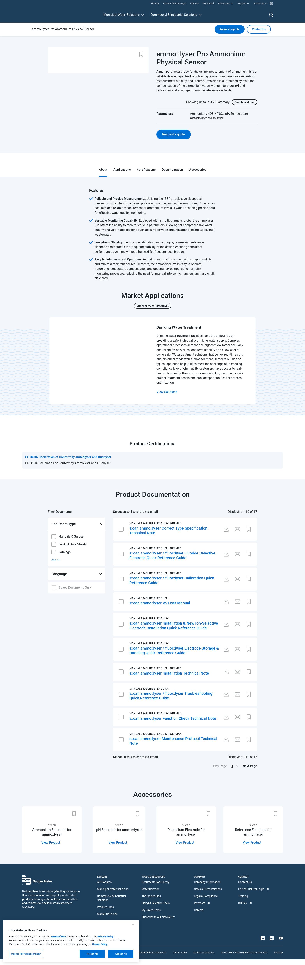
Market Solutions (107, 914)
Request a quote (229, 29)
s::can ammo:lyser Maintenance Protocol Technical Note (173, 741)
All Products (104, 882)
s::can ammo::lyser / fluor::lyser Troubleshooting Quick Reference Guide (170, 695)
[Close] (133, 924)
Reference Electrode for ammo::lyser (253, 832)
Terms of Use (180, 952)
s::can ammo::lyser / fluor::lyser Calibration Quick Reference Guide (171, 580)
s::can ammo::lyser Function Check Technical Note (172, 718)
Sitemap (278, 952)
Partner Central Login (251, 889)
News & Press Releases (208, 889)
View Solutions (167, 392)
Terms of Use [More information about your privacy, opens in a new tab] (58, 936)
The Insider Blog (151, 896)
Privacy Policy (105, 936)
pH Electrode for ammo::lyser (119, 830)
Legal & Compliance (206, 896)
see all (55, 560)
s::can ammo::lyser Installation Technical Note (169, 673)
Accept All (121, 953)
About (103, 169)
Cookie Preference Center (26, 953)
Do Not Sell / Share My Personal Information (244, 952)
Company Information (207, 882)
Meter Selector (150, 889)
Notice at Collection (203, 952)
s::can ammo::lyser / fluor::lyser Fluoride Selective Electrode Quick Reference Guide (172, 555)
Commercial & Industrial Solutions (173, 15)
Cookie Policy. (100, 944)
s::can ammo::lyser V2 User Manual (159, 603)
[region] (71, 941)
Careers (198, 910)
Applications (122, 169)
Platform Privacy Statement (151, 952)
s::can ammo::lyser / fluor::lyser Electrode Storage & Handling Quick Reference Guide (174, 650)
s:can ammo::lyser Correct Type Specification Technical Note (168, 530)
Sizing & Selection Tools (156, 903)
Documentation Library (155, 882)
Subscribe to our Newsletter (158, 917)
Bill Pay (242, 903)
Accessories (197, 169)
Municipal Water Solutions (121, 15)
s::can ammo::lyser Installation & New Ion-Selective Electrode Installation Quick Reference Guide (173, 625)
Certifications (146, 169)
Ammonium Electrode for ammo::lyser (51, 832)
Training (243, 896)
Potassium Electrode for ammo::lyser (186, 832)
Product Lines (105, 906)
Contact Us (245, 882)
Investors (199, 903)
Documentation (172, 169)
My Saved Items (151, 910)
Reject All (92, 953)
